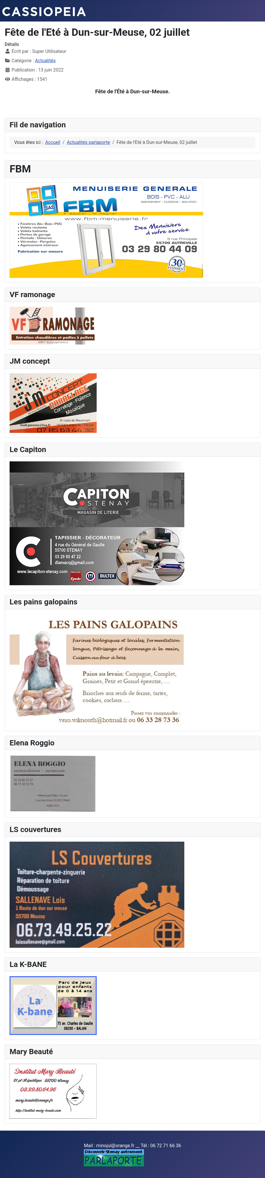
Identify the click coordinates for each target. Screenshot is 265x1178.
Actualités (45, 60)
